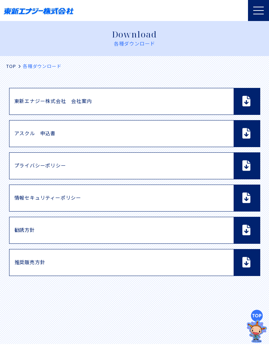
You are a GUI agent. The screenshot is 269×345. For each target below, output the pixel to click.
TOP (11, 66)
